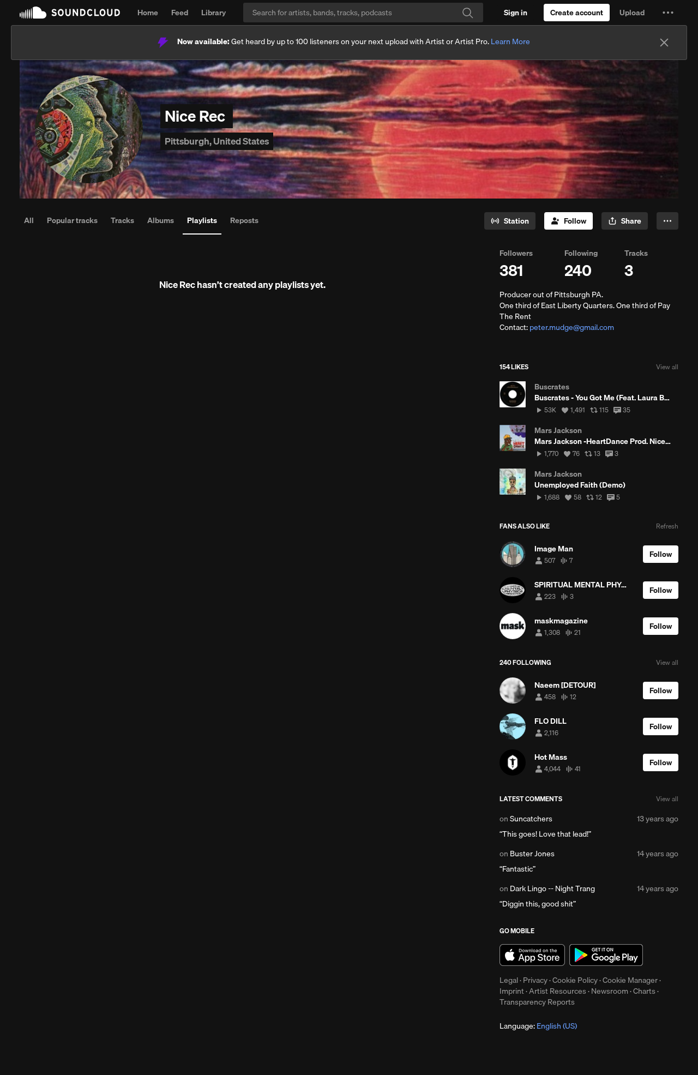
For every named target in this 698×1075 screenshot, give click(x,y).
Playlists (202, 220)
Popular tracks (72, 220)
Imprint (512, 991)
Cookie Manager (630, 980)
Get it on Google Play (606, 955)
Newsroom (609, 991)
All (29, 220)
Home (147, 13)
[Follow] (568, 221)
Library (213, 13)
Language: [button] (538, 1026)
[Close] (664, 43)
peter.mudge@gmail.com (571, 327)
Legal (509, 980)
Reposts (244, 220)
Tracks (122, 220)
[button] (668, 12)
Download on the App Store (532, 955)
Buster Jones (532, 854)
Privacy (535, 980)
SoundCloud (70, 13)
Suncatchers (531, 819)
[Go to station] (509, 221)
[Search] (363, 12)
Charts (644, 991)
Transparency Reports (537, 1002)
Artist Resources (557, 991)
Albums (160, 220)
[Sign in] (515, 12)
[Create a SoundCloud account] (577, 12)
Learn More (510, 41)
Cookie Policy (575, 980)
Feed (179, 13)
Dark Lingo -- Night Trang (552, 888)
